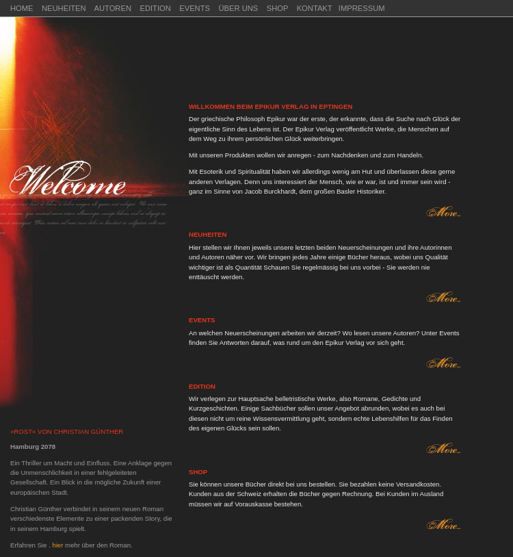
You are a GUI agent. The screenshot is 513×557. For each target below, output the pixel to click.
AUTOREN (112, 8)
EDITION (155, 8)
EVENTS (194, 8)
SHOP (279, 8)
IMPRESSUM (362, 8)
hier (58, 545)
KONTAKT (314, 8)
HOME (22, 8)
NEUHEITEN (64, 8)
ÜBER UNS (238, 8)
